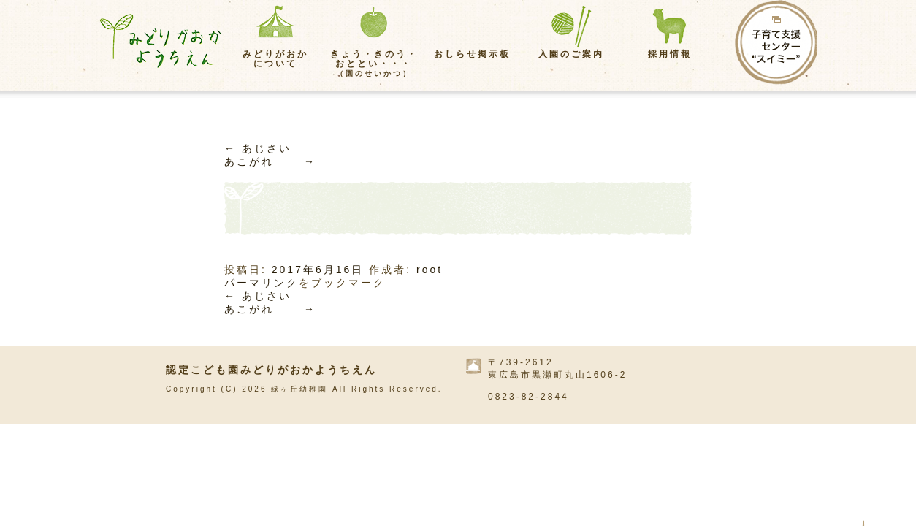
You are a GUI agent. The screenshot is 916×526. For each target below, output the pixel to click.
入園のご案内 (571, 54)
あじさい (257, 148)
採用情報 (670, 54)
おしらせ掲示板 (472, 54)
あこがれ (270, 161)
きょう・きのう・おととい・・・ (374, 63)
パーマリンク (261, 283)
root (429, 269)
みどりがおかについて (275, 59)
